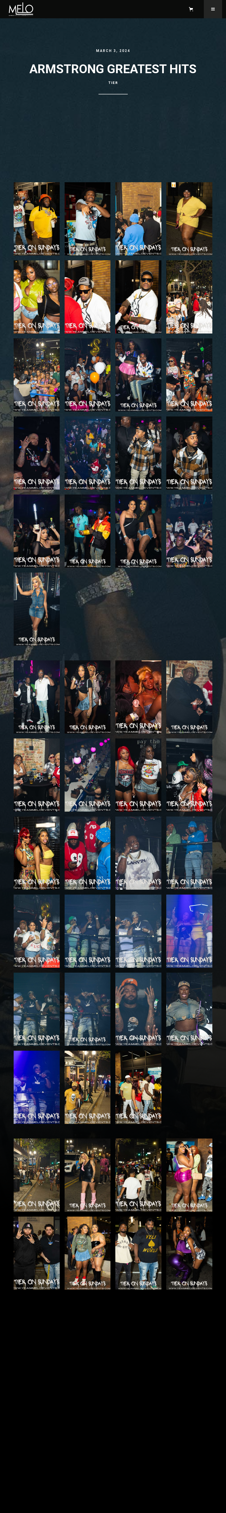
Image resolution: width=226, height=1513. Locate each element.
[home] (92, 9)
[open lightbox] (37, 221)
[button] (192, 9)
